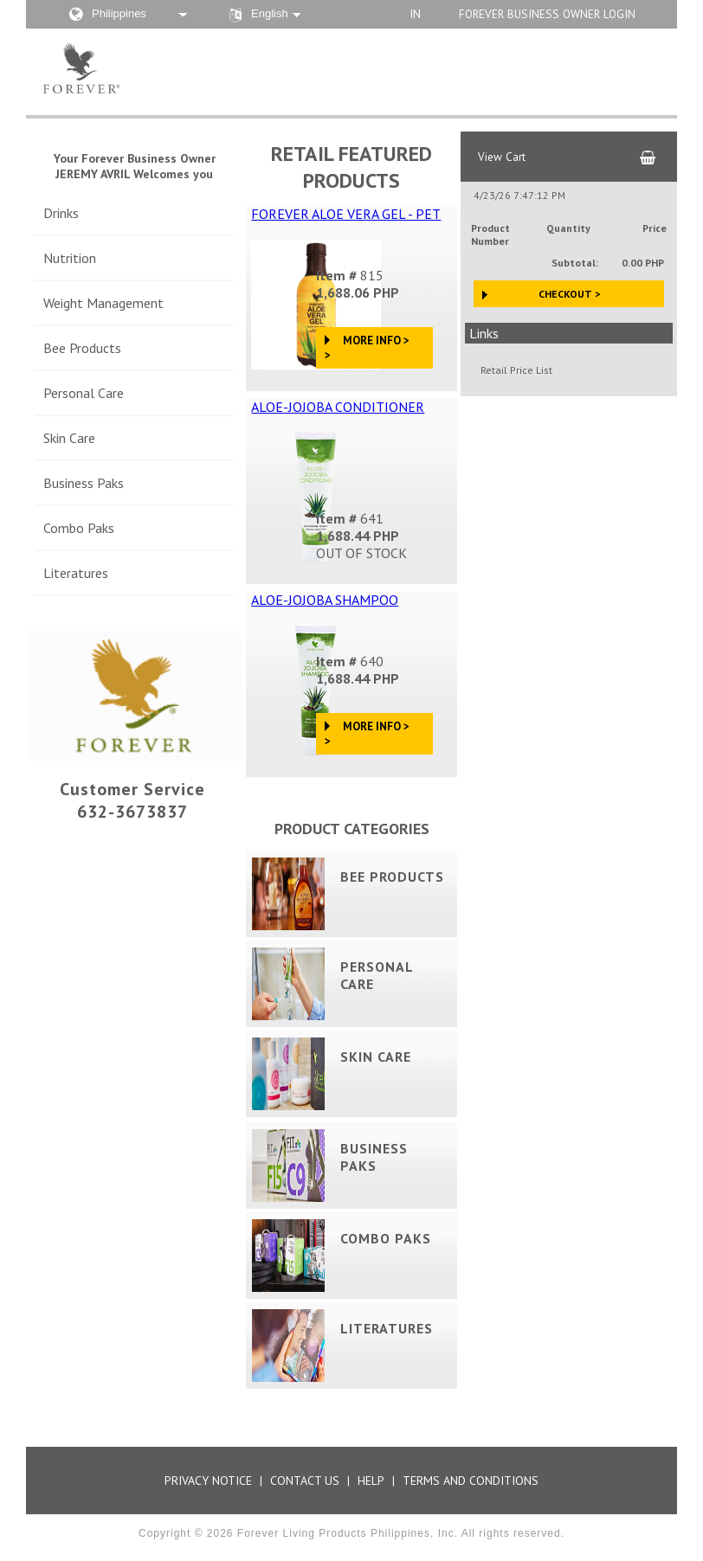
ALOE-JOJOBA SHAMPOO (324, 599)
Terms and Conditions (471, 1480)
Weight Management (103, 303)
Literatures (75, 572)
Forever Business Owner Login (547, 14)
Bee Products (82, 348)
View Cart (502, 156)
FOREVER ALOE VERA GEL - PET (346, 213)
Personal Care (83, 392)
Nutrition (69, 258)
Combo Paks (78, 527)
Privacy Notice (208, 1480)
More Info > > (367, 348)
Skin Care (69, 437)
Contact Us (304, 1480)
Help (371, 1480)
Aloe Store (166, 68)
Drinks (61, 213)
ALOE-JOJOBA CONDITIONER (337, 406)
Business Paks (83, 482)
